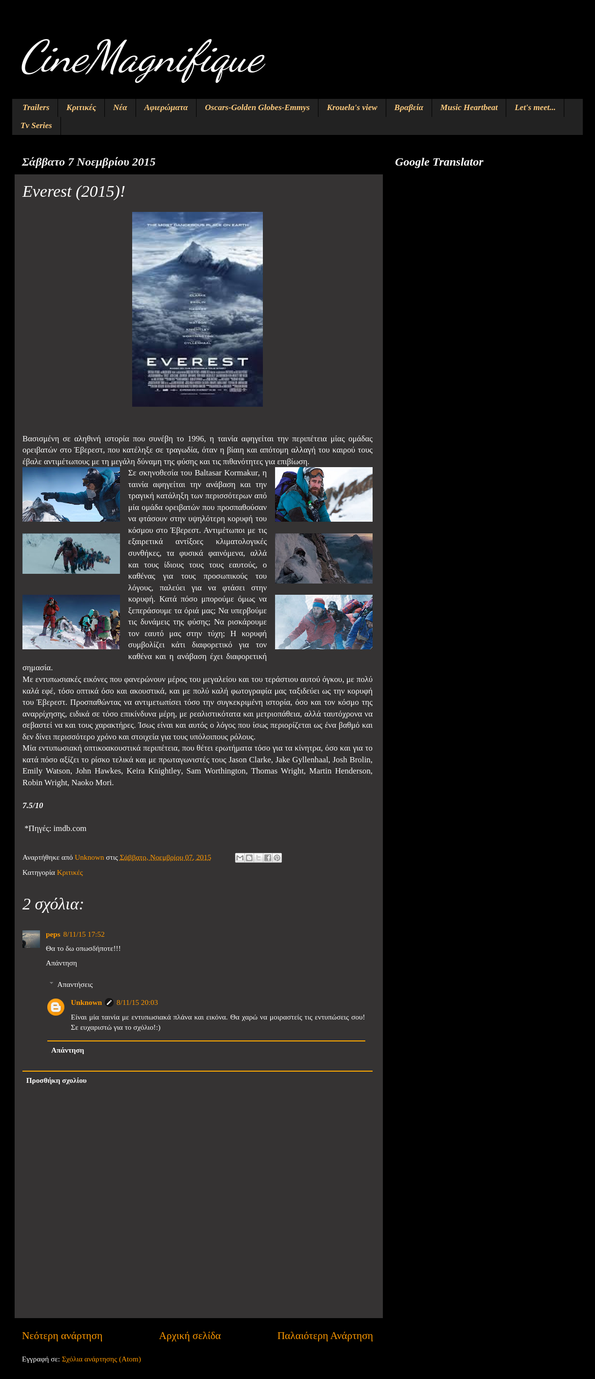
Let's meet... (535, 107)
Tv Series (36, 125)
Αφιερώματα (166, 107)
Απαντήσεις (75, 984)
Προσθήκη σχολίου (56, 1080)
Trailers (35, 107)
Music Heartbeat (469, 107)
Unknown (86, 1002)
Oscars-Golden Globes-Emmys (257, 107)
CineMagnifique (141, 56)
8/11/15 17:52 (84, 934)
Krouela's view (352, 107)
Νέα (120, 107)
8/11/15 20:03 (137, 1002)
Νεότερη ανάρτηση (62, 1335)
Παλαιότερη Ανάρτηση (325, 1335)
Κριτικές (81, 107)
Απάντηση (61, 963)
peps (53, 934)
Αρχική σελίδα (190, 1335)
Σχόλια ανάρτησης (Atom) (101, 1359)
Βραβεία (409, 107)
